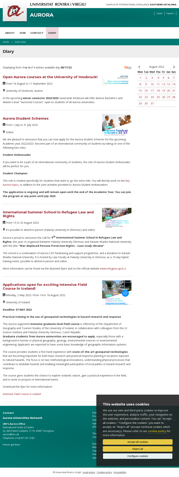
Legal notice (89, 472)
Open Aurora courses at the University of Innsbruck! (50, 77)
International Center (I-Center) (18, 427)
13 (168, 84)
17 (152, 90)
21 (173, 90)
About (10, 32)
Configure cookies (137, 456)
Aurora (41, 15)
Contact (37, 32)
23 (146, 97)
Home (6, 42)
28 (173, 97)
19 (163, 90)
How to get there (11, 444)
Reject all (137, 448)
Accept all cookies (137, 441)
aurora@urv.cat (11, 434)
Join (22, 32)
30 (146, 103)
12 (163, 84)
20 (168, 90)
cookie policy (157, 431)
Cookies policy (104, 472)
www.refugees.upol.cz (113, 268)
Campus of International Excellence (141, 5)
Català (159, 13)
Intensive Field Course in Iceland (22, 394)
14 (173, 84)
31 (152, 103)
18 (158, 90)
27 (168, 97)
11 (158, 84)
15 (140, 90)
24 (152, 97)
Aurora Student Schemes (26, 118)
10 (152, 84)
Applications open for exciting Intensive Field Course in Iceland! (45, 287)
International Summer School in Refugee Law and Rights (48, 214)
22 (140, 97)
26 (163, 97)
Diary (52, 32)
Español (170, 13)
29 (140, 103)
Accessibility (120, 472)
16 (146, 90)
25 (158, 97)
